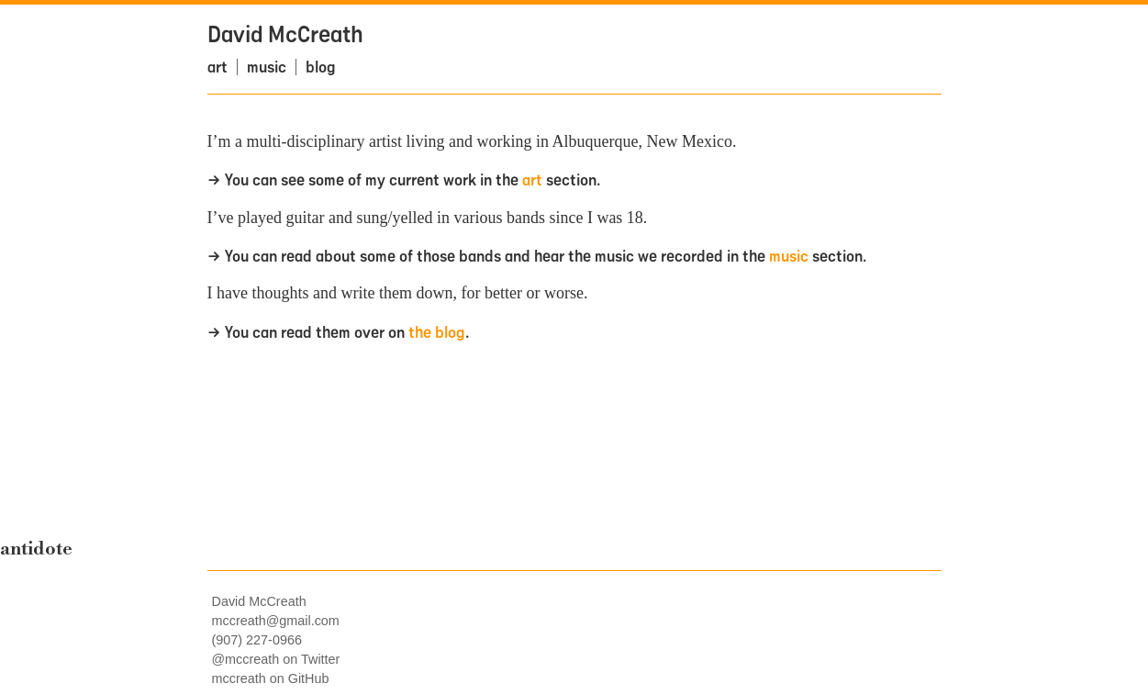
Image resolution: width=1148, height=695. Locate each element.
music (266, 66)
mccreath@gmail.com (276, 620)
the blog (436, 332)
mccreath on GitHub (270, 678)
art (217, 66)
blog (321, 66)
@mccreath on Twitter (276, 659)
